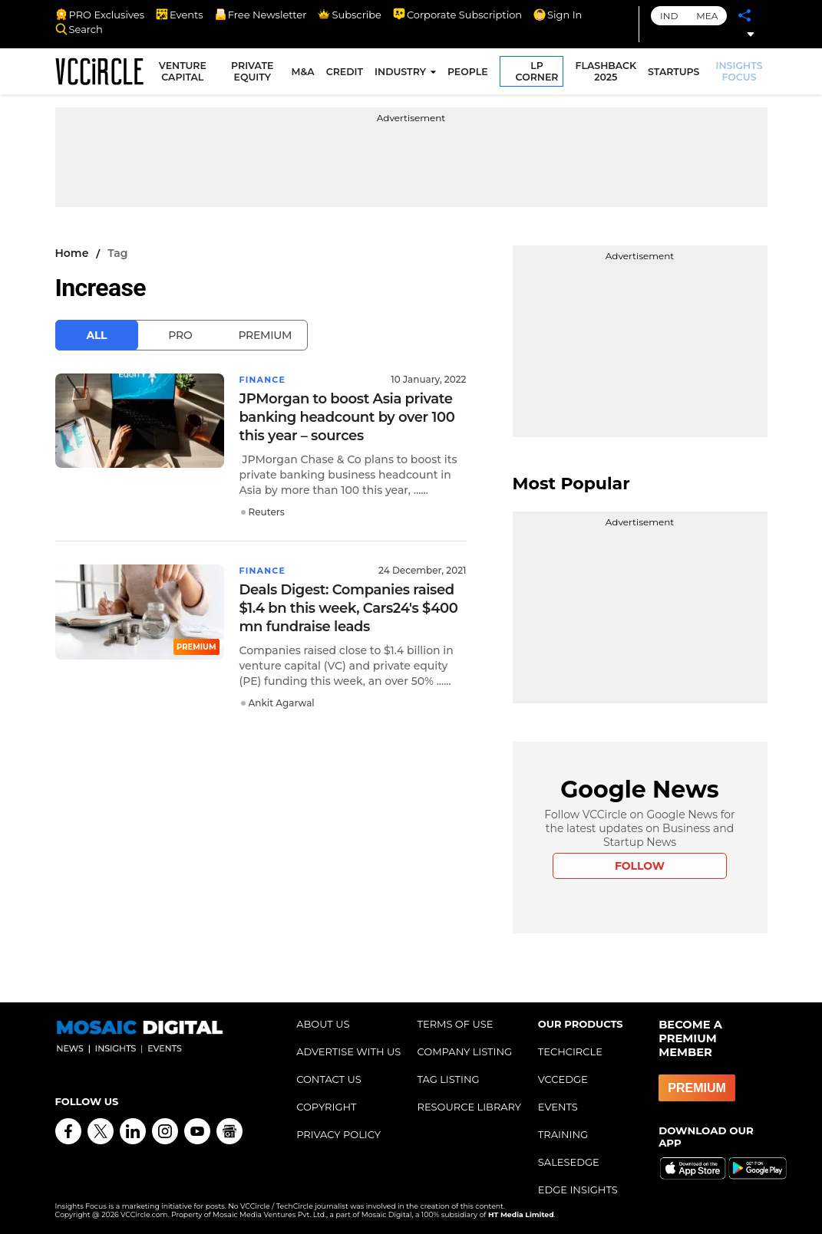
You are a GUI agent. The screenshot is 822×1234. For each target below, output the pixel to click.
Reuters (267, 512)
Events (179, 14)
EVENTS (558, 1107)
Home (72, 253)
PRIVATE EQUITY (255, 73)
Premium (265, 335)
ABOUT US (322, 1024)
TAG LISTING (448, 1079)
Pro (180, 335)
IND (669, 15)
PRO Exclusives (99, 14)
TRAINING (563, 1134)
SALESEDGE (568, 1162)
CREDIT (346, 74)
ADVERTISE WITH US (348, 1051)
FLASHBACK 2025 (608, 73)
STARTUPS (676, 74)
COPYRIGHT (326, 1107)
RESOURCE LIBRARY (469, 1107)
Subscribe (349, 14)
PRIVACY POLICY (338, 1134)
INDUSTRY (402, 74)
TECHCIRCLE (570, 1051)
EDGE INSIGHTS (578, 1189)
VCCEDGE (563, 1079)
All (97, 335)
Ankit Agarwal (282, 703)
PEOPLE (470, 74)
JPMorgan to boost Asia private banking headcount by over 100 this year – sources (347, 417)
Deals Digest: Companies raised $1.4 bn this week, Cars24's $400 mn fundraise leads (348, 608)
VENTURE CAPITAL (188, 73)
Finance (264, 379)
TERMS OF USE (455, 1024)
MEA (707, 15)
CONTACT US (328, 1079)
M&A (304, 74)
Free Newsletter (261, 14)
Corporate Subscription (457, 14)
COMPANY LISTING (464, 1051)
